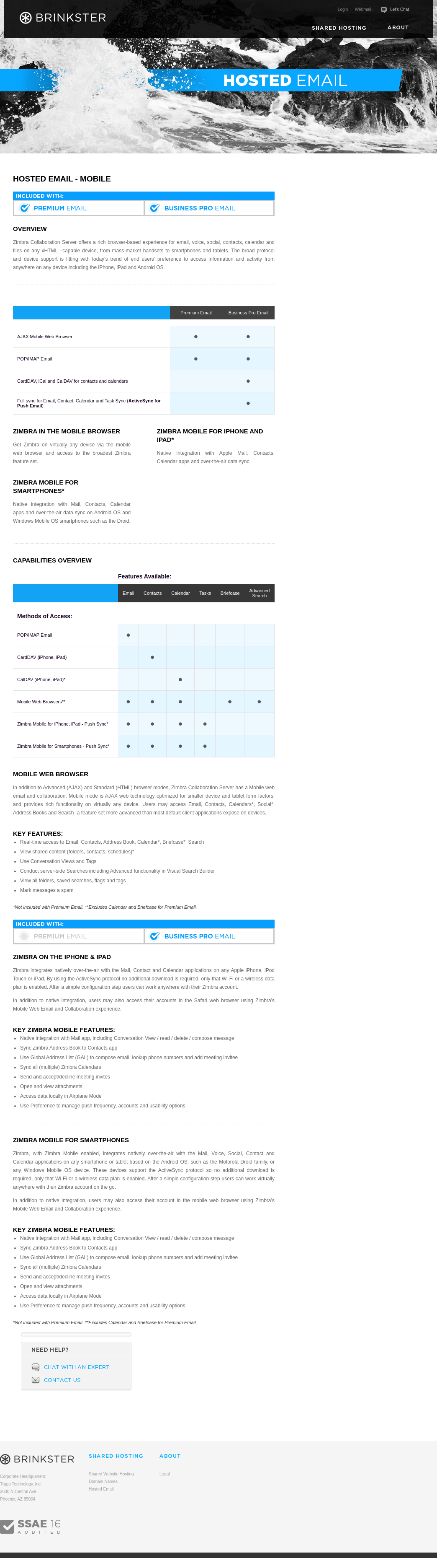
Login (343, 9)
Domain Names (103, 1481)
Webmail (363, 9)
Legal (164, 1474)
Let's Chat (399, 9)
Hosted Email (101, 1489)
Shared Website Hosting (111, 1474)
